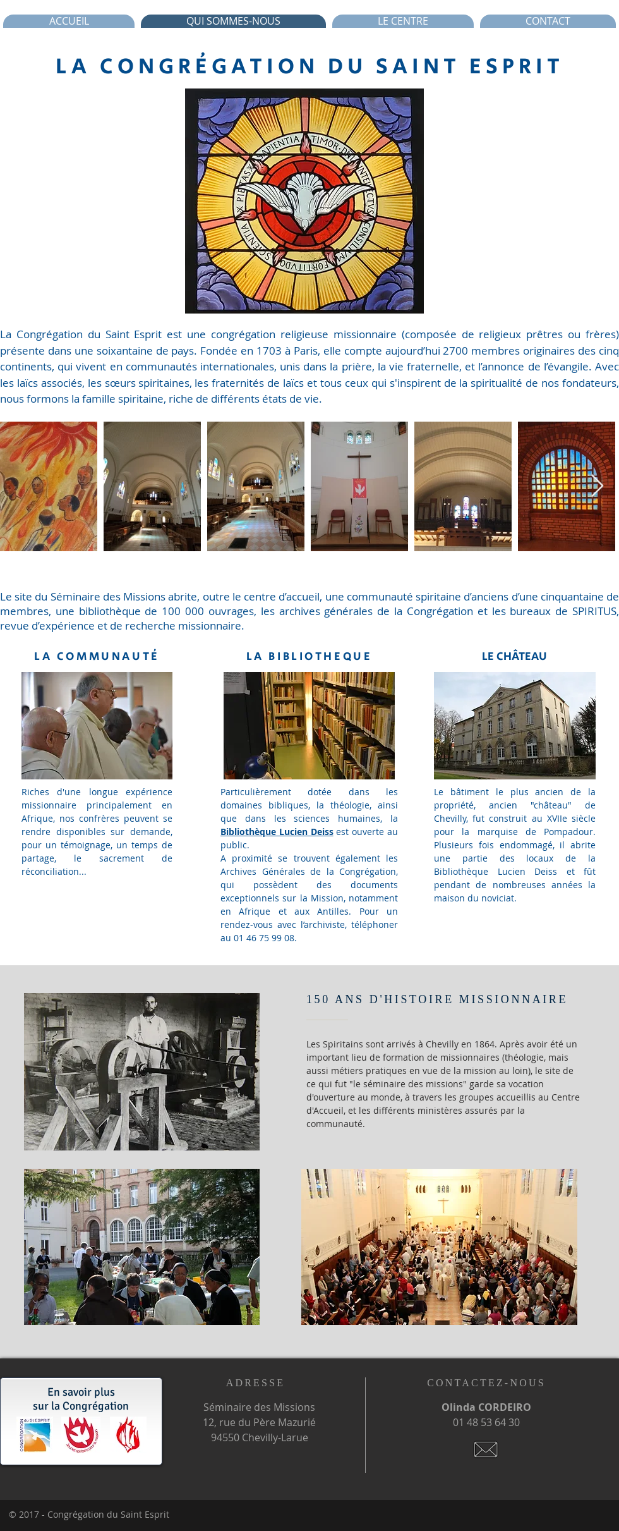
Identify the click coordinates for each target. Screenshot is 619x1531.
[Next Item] (597, 486)
